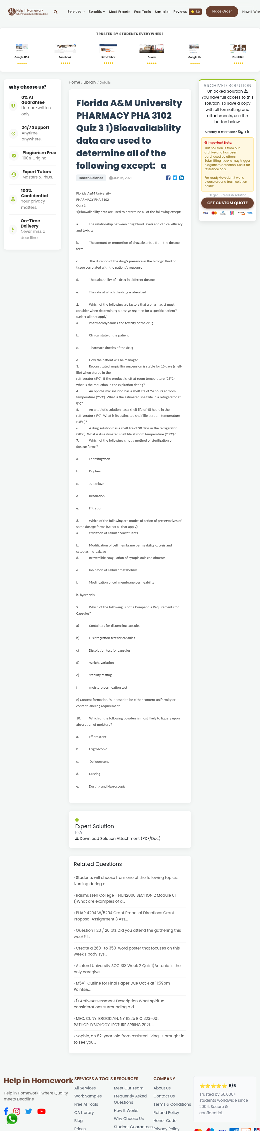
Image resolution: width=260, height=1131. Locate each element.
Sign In (244, 131)
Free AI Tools (86, 1120)
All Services (85, 1104)
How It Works (126, 1126)
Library (90, 82)
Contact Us (164, 1112)
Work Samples (88, 1112)
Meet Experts (119, 12)
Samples (162, 12)
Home (74, 82)
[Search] (56, 12)
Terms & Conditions (172, 1120)
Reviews (188, 12)
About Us (162, 1104)
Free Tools (142, 12)
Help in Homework (39, 1097)
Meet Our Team (129, 1104)
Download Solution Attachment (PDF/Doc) (117, 854)
